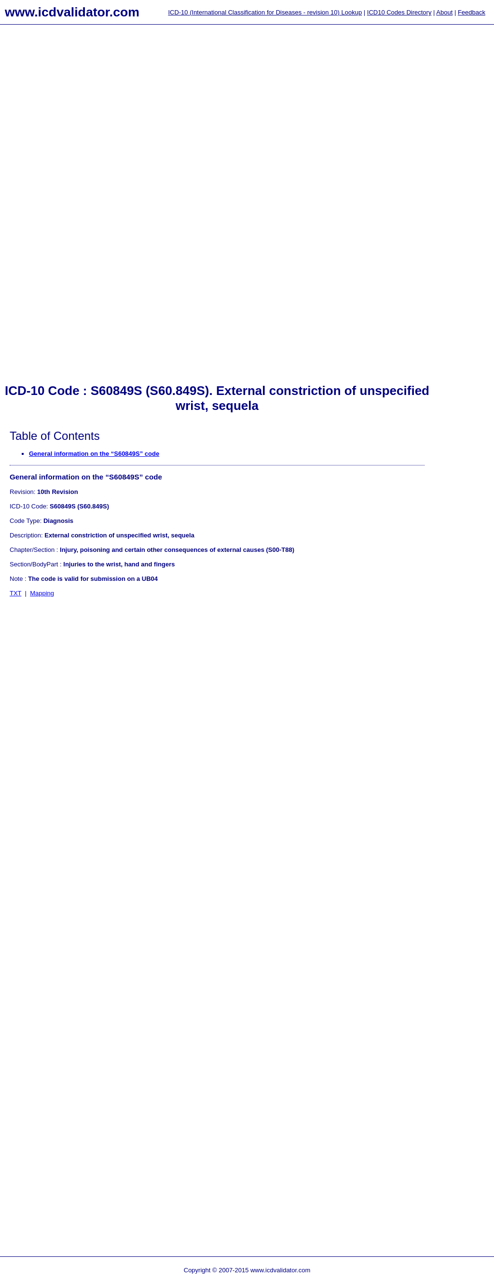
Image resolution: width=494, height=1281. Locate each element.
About (444, 12)
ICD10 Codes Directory (399, 12)
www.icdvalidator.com (72, 12)
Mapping (42, 593)
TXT (15, 593)
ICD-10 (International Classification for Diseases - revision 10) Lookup (265, 12)
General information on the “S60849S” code (94, 453)
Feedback (471, 12)
